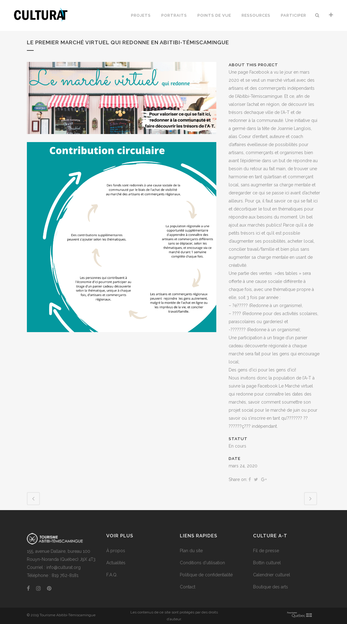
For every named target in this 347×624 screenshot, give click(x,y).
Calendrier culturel (271, 574)
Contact (187, 586)
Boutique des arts (270, 586)
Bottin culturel (267, 562)
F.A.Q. (111, 574)
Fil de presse (266, 550)
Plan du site (191, 550)
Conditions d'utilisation (202, 562)
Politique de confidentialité (206, 574)
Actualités (115, 562)
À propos (115, 550)
